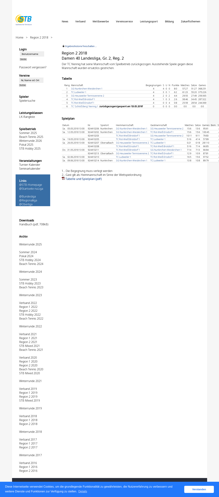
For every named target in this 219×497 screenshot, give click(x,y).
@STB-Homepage (30, 185)
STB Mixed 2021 (29, 346)
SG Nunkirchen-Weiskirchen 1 (86, 88)
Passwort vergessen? (32, 67)
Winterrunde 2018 (30, 432)
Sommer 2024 (28, 252)
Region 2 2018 (39, 37)
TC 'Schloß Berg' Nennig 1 (84, 106)
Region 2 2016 (28, 471)
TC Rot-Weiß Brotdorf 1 (83, 99)
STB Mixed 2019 (29, 400)
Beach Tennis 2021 (31, 350)
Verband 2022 (28, 303)
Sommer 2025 (28, 133)
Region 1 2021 (28, 338)
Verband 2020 (28, 357)
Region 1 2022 (28, 307)
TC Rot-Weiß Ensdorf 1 (82, 102)
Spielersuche (27, 101)
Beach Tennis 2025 (31, 137)
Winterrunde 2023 (30, 295)
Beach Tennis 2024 (31, 264)
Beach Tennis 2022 (31, 318)
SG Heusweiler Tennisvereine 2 (87, 95)
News (65, 21)
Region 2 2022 (28, 311)
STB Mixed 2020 (29, 373)
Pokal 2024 (26, 256)
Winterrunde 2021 (30, 381)
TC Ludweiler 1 (78, 92)
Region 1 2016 (28, 467)
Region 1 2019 (28, 393)
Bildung (169, 21)
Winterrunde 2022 (30, 326)
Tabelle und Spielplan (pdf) (83, 179)
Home (19, 37)
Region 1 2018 (28, 420)
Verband (80, 21)
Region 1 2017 (28, 443)
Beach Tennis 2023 (31, 287)
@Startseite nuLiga (31, 189)
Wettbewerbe (101, 21)
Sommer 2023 (28, 279)
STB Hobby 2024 (30, 260)
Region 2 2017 (28, 447)
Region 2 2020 (28, 365)
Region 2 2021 (28, 342)
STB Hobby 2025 (30, 148)
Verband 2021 (28, 334)
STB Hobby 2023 (30, 283)
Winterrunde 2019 (30, 408)
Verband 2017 (28, 439)
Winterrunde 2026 (30, 141)
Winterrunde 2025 (30, 244)
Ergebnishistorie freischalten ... (81, 46)
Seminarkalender (29, 169)
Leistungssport (149, 21)
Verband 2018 (28, 416)
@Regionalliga (28, 200)
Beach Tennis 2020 (31, 369)
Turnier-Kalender (29, 165)
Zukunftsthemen (190, 21)
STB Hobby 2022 (30, 315)
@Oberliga (25, 204)
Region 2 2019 (28, 397)
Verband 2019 (28, 389)
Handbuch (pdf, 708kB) (33, 224)
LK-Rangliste (27, 117)
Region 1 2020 (28, 361)
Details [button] (82, 491)
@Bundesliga (27, 196)
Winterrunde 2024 (30, 272)
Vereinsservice (124, 21)
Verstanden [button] (199, 489)
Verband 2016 (28, 463)
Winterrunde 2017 (30, 455)
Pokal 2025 (26, 145)
